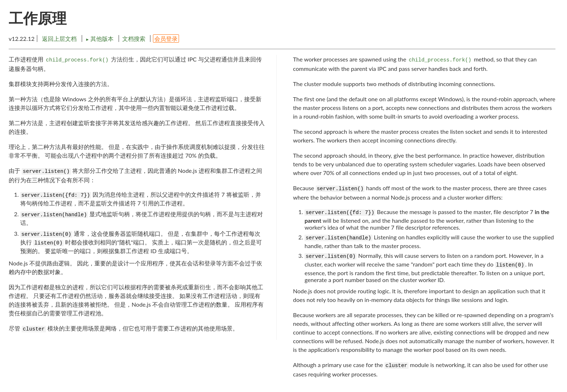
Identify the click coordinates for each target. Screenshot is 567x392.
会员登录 (166, 38)
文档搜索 (133, 38)
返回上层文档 (59, 38)
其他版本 (100, 38)
